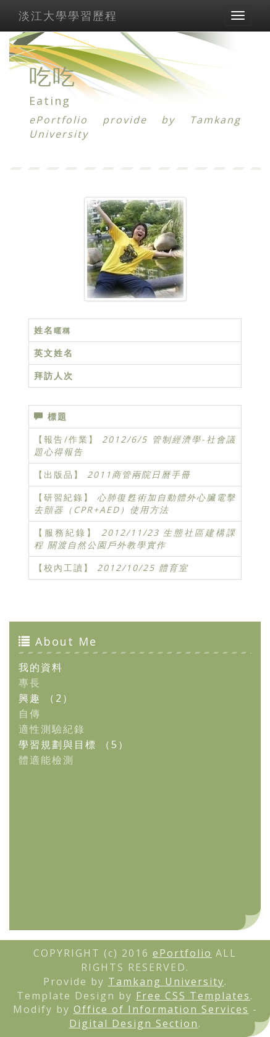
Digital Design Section (133, 1023)
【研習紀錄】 (63, 497)
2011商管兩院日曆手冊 (139, 474)
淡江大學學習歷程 (68, 15)
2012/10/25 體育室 (142, 567)
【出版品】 (58, 474)
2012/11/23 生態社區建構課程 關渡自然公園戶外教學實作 (135, 539)
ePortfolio (182, 953)
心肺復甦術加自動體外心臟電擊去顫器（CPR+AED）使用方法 (135, 503)
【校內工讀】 (63, 567)
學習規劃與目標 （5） (74, 744)
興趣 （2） (46, 698)
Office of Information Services (161, 1009)
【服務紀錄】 (65, 532)
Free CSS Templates (193, 995)
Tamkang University (166, 981)
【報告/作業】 (66, 439)
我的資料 (41, 667)
